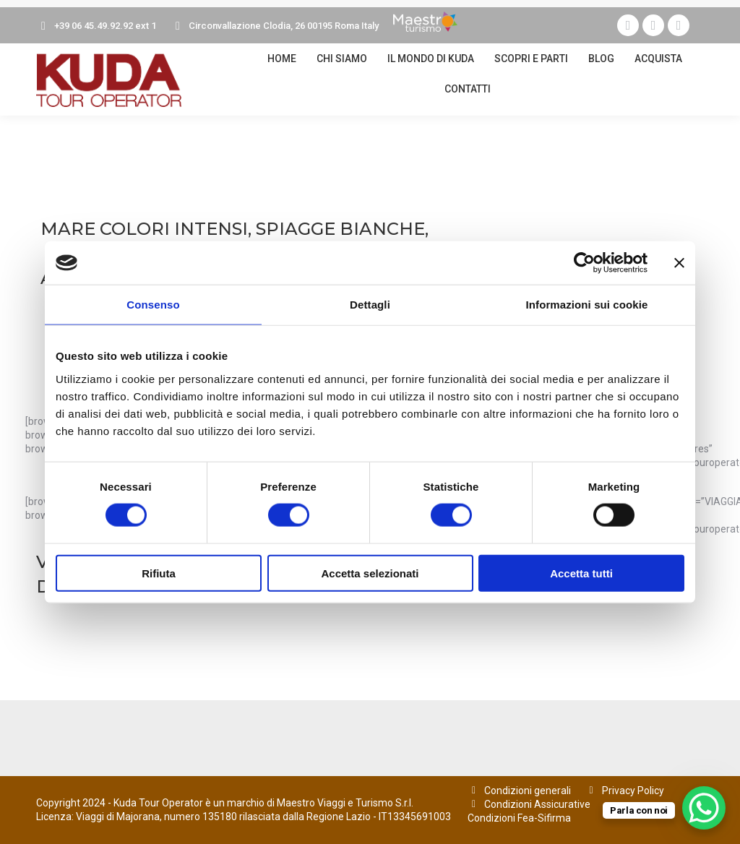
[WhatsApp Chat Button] (704, 808)
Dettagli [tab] (370, 304)
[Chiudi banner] (679, 263)
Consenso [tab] (152, 304)
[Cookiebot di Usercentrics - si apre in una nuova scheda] (584, 263)
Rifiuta (159, 573)
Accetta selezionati (369, 573)
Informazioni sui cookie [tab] (587, 304)
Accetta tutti (581, 573)
